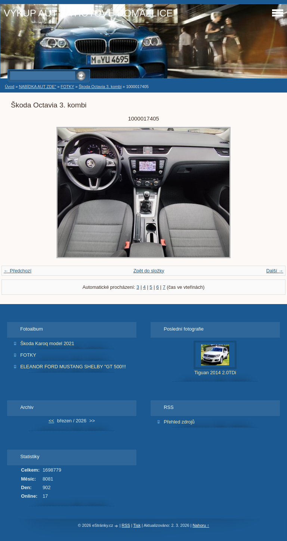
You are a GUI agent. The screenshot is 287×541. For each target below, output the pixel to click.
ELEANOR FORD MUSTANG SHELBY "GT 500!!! (73, 366)
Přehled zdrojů (179, 422)
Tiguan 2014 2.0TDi (215, 372)
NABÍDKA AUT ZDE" (37, 86)
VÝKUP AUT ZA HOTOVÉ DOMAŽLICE (88, 13)
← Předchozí (17, 270)
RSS (126, 525)
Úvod (9, 86)
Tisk (137, 525)
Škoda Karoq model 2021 (47, 343)
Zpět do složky (148, 270)
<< (51, 420)
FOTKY (67, 86)
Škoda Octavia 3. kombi (99, 86)
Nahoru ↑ (200, 525)
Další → (274, 270)
